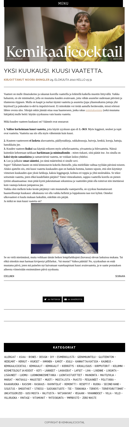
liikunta (111, 370)
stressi (39, 389)
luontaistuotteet (70, 375)
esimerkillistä (65, 357)
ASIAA (22, 357)
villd (118, 393)
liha (88, 370)
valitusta (48, 393)
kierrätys (68, 366)
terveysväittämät (113, 389)
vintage (25, 398)
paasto (77, 379)
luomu (24, 375)
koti (39, 370)
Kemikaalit (36, 366)
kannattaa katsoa (86, 361)
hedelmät (9, 361)
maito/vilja (107, 375)
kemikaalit (52, 366)
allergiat (10, 357)
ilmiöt (59, 361)
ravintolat (54, 384)
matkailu (21, 379)
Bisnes (32, 357)
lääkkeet (50, 370)
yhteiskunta (56, 398)
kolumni (118, 366)
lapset (78, 370)
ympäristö (73, 398)
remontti (70, 384)
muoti (48, 379)
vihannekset (95, 393)
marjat (8, 379)
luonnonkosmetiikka (43, 375)
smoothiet (24, 389)
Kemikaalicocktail (15, 366)
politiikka (107, 379)
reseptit (84, 384)
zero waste (89, 398)
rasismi (26, 384)
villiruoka (10, 398)
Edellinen (9, 276)
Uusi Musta (32, 393)
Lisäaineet (10, 375)
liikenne (98, 370)
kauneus (106, 361)
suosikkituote (55, 389)
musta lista (62, 379)
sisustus (9, 389)
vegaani (79, 393)
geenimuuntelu (86, 357)
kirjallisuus (84, 366)
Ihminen (47, 361)
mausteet (36, 379)
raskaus (39, 384)
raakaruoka (11, 384)
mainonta (91, 375)
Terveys (94, 389)
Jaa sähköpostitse (75, 299)
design (43, 357)
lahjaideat (64, 370)
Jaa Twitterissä (54, 299)
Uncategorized (13, 393)
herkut (22, 361)
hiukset (35, 361)
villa (108, 393)
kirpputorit (102, 366)
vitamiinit (39, 398)
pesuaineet (91, 379)
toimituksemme (94, 110)
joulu (69, 361)
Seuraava (120, 276)
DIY (52, 357)
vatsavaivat (64, 393)
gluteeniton (106, 357)
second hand (111, 384)
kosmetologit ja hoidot (18, 370)
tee (70, 389)
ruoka (97, 384)
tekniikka (80, 389)
